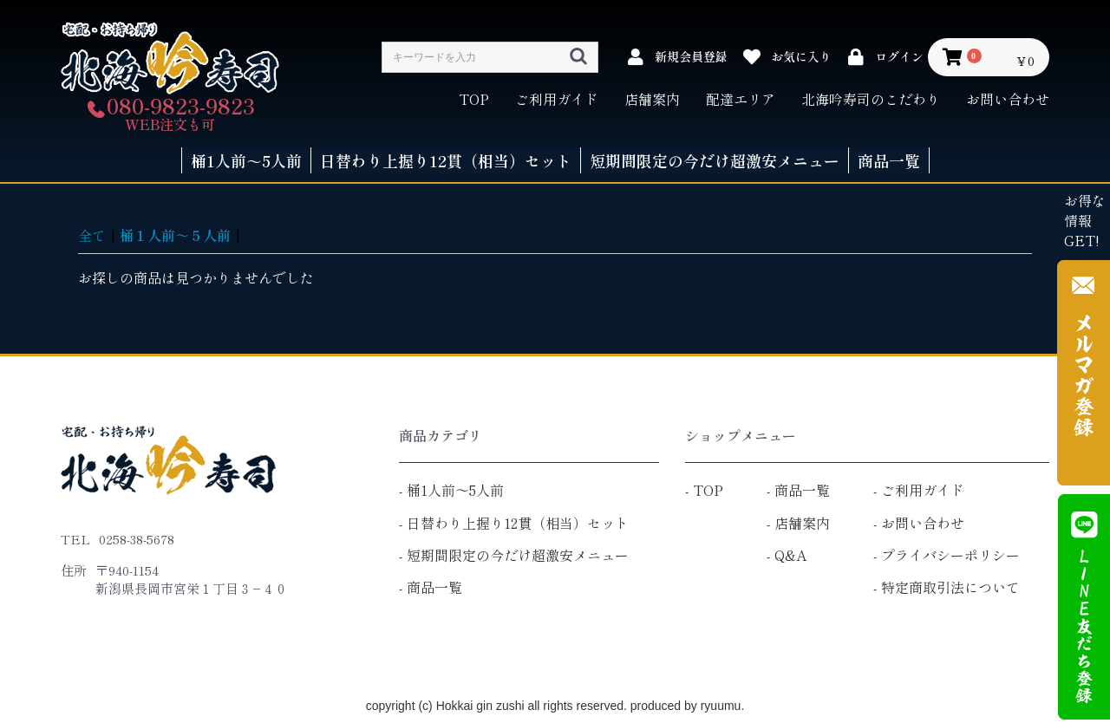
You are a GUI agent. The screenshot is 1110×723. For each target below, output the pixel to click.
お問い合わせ (1007, 98)
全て (92, 235)
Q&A (790, 554)
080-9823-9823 (181, 105)
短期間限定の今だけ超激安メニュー (518, 554)
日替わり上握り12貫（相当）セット (518, 522)
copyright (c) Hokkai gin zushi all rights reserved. (496, 706)
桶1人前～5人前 (455, 489)
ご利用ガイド (556, 98)
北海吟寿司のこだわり (870, 98)
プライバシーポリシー (950, 554)
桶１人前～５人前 (175, 235)
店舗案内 (652, 98)
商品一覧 (434, 586)
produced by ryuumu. (685, 706)
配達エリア (740, 98)
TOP (474, 98)
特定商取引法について (950, 586)
